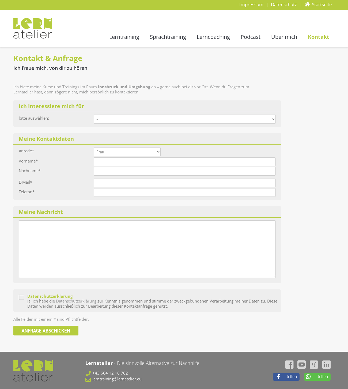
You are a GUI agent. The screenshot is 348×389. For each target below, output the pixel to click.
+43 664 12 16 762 (110, 373)
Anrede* (26, 151)
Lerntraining (124, 36)
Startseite (322, 4)
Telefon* (27, 192)
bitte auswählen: (34, 118)
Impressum (251, 4)
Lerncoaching (213, 36)
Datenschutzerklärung (76, 301)
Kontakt (318, 36)
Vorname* (28, 161)
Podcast (250, 36)
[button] (286, 377)
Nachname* (30, 171)
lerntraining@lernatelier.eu (117, 379)
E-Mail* (25, 182)
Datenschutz (284, 4)
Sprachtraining (168, 36)
